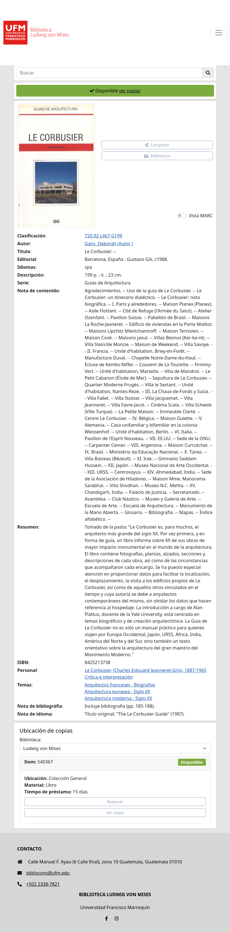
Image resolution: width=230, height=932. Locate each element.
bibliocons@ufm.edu (43, 873)
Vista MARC (201, 215)
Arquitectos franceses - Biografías (120, 685)
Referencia (157, 155)
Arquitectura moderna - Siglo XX (118, 698)
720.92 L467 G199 (103, 236)
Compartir (157, 145)
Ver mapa (115, 812)
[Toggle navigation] (219, 32)
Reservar (115, 801)
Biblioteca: (31, 740)
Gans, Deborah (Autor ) (109, 243)
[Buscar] (109, 72)
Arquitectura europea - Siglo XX (118, 691)
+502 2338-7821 (38, 884)
